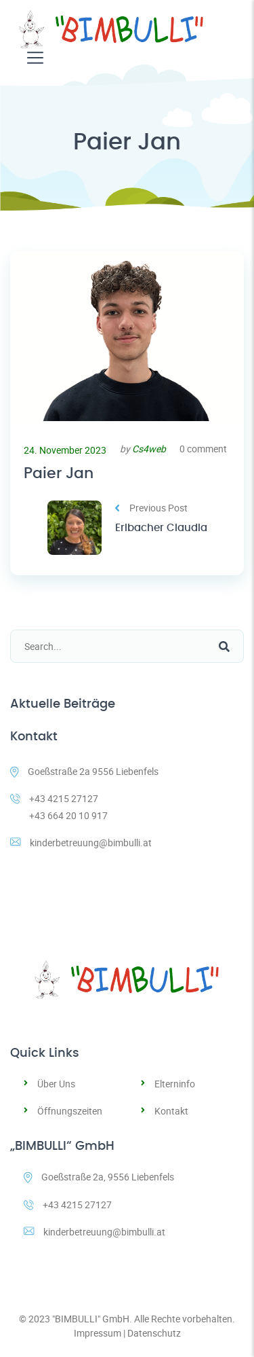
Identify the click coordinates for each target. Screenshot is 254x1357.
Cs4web (149, 448)
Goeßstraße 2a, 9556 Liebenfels (99, 1176)
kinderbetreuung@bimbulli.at (81, 842)
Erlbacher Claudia (161, 528)
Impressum (97, 1332)
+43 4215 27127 (68, 1204)
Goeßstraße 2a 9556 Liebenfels (84, 771)
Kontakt (171, 1110)
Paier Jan (58, 473)
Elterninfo (174, 1083)
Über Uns (56, 1083)
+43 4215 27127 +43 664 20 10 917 (59, 807)
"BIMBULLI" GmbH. (92, 1318)
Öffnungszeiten (69, 1110)
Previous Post (151, 507)
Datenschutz (154, 1332)
